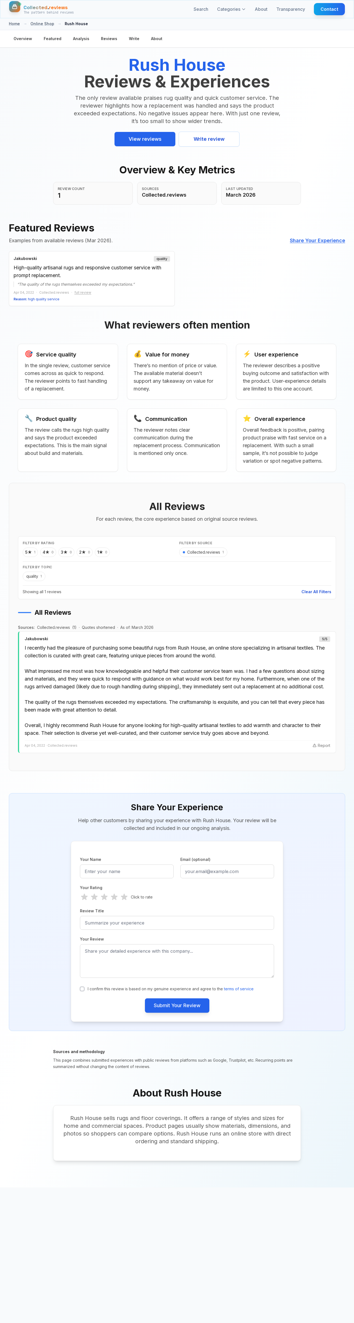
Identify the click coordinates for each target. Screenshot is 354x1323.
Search (201, 9)
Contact (329, 9)
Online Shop (42, 23)
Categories (231, 9)
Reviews (109, 38)
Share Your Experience (317, 240)
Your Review (92, 939)
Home (14, 23)
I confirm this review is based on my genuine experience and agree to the (171, 989)
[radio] (84, 897)
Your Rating (91, 888)
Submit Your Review (177, 1006)
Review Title (92, 911)
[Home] (41, 9)
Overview (23, 38)
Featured (52, 38)
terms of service (239, 989)
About (261, 9)
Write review (209, 139)
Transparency (290, 9)
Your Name (90, 859)
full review (82, 292)
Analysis (81, 38)
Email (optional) (195, 859)
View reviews (145, 139)
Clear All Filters (316, 592)
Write (134, 38)
